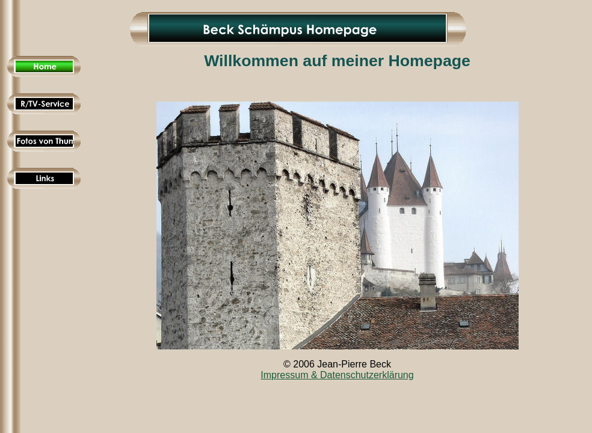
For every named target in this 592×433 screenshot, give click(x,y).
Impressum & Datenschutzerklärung (337, 375)
